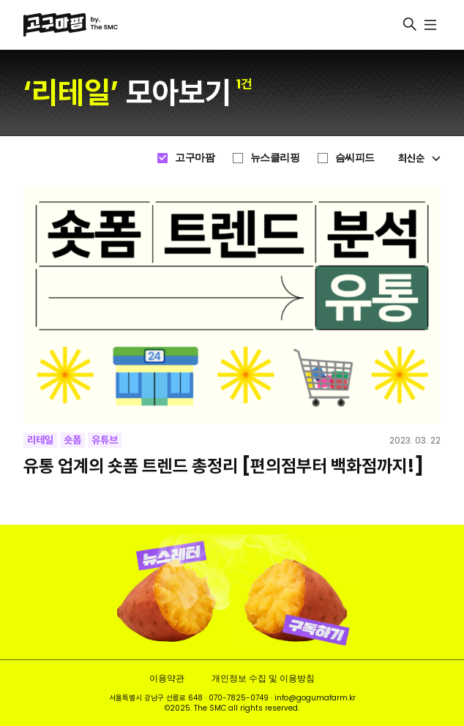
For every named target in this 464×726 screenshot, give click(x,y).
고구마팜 (194, 157)
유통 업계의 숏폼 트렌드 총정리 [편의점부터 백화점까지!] (223, 465)
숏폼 (72, 440)
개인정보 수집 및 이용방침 (263, 678)
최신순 (419, 158)
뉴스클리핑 (275, 157)
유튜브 (104, 440)
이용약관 (166, 678)
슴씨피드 (355, 157)
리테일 (40, 440)
